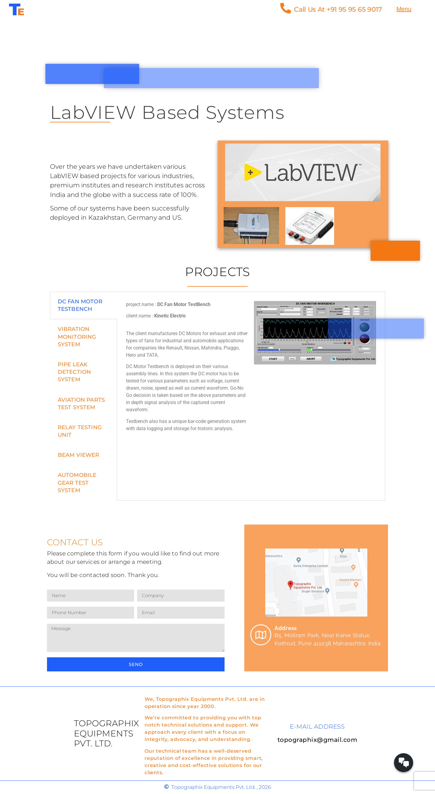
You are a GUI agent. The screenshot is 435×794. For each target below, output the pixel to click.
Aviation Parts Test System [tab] (81, 404)
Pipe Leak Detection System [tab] (74, 372)
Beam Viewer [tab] (78, 455)
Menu (403, 9)
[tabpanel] (251, 368)
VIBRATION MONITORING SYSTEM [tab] (77, 336)
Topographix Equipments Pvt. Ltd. (106, 733)
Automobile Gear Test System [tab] (77, 482)
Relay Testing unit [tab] (80, 431)
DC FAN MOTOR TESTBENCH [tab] (80, 305)
